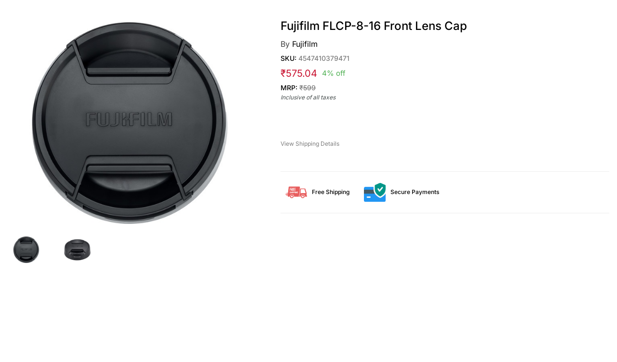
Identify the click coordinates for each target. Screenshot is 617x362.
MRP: (298, 88)
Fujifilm (305, 44)
